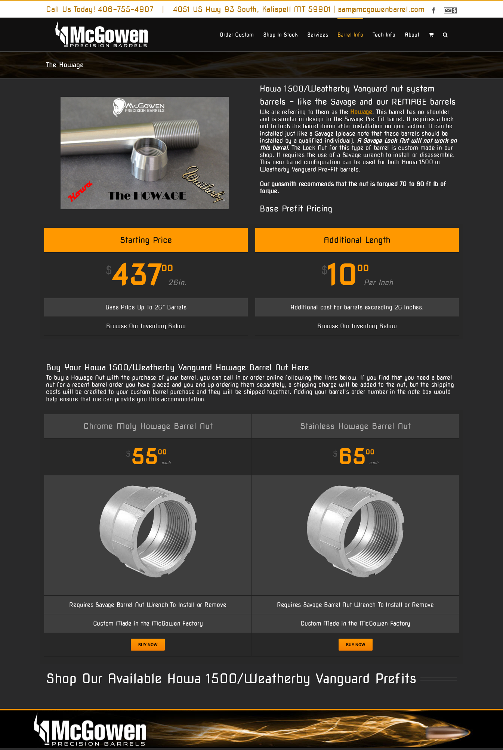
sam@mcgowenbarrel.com (381, 9)
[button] (445, 34)
